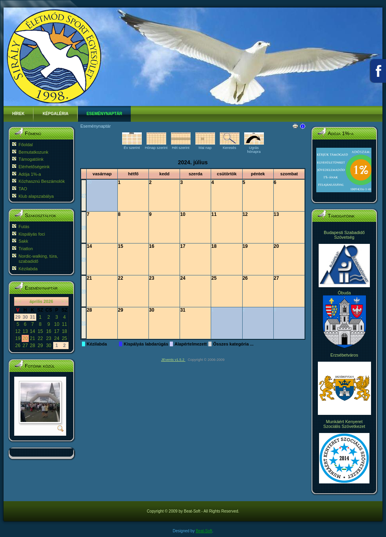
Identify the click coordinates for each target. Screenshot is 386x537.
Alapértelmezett (190, 344)
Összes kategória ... (233, 344)
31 (84, 323)
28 (32, 345)
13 (25, 331)
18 (64, 331)
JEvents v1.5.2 (173, 360)
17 (56, 331)
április (36, 301)
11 (64, 324)
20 (25, 338)
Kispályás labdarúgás (146, 344)
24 (56, 338)
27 (25, 345)
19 (17, 338)
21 (32, 338)
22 (40, 338)
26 (17, 345)
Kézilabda (97, 344)
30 (48, 345)
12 (17, 331)
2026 (48, 301)
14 (32, 331)
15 (40, 331)
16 (48, 331)
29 (40, 345)
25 (64, 338)
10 (56, 324)
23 (48, 338)
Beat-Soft (204, 531)
